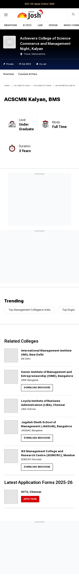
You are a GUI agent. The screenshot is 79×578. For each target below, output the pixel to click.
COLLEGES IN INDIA (22, 85)
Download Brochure (37, 387)
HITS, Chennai (31, 491)
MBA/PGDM (10, 25)
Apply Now (30, 499)
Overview (8, 74)
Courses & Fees (27, 74)
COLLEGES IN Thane (42, 85)
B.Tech (27, 25)
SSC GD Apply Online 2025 (39, 4)
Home (6, 85)
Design (53, 25)
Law (40, 25)
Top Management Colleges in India (29, 309)
